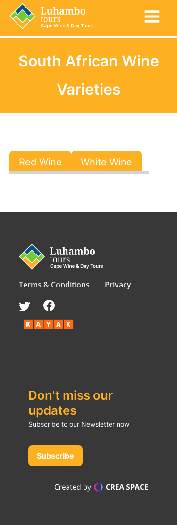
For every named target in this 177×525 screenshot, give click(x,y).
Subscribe (55, 455)
